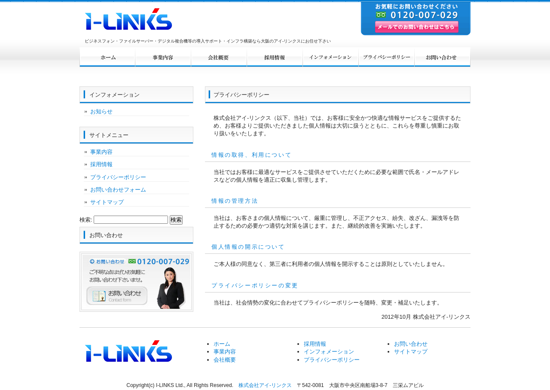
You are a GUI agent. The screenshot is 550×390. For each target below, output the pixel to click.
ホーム (107, 57)
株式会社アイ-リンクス (265, 385)
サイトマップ (107, 202)
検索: (85, 219)
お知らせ (101, 111)
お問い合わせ (443, 57)
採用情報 (275, 57)
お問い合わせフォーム (118, 189)
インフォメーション (331, 57)
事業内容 (163, 57)
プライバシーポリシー (387, 57)
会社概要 (219, 57)
